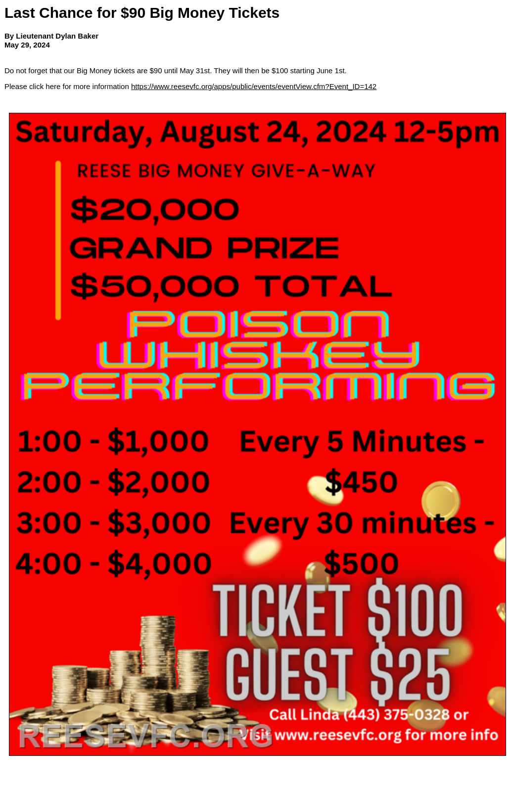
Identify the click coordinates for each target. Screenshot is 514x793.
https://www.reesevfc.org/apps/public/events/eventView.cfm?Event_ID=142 (253, 86)
